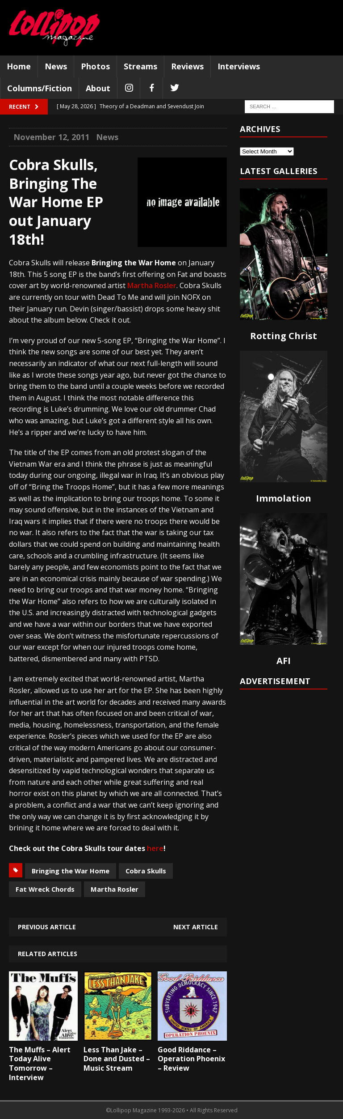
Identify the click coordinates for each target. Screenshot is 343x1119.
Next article (195, 927)
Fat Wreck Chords (45, 889)
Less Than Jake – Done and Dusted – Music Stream (117, 1059)
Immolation (283, 498)
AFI (283, 661)
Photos (95, 66)
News (56, 66)
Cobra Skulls (145, 870)
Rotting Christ (283, 336)
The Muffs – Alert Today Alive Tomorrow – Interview (40, 1063)
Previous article (47, 927)
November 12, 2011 (51, 137)
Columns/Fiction (39, 88)
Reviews (187, 66)
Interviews (239, 66)
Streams (140, 66)
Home (19, 66)
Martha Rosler (151, 285)
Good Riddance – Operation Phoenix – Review (191, 1059)
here (155, 848)
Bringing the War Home (70, 870)
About (98, 88)
